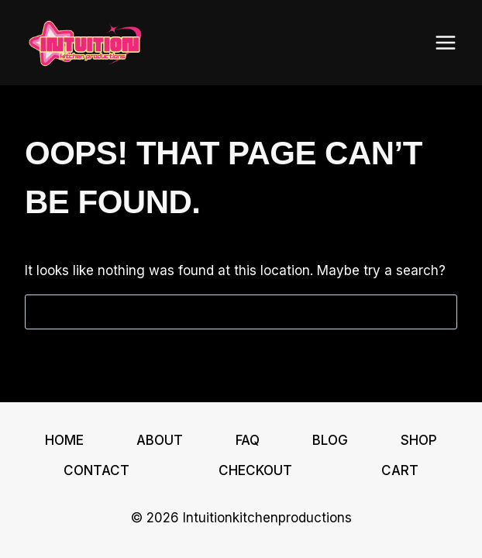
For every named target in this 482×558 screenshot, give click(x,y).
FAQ (248, 440)
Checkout (255, 470)
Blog (330, 440)
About (159, 440)
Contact (96, 470)
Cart (399, 470)
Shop (419, 440)
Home (64, 440)
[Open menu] (445, 42)
